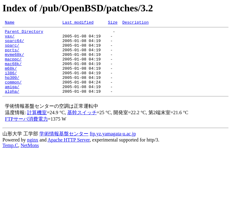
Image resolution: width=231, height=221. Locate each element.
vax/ (9, 38)
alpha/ (12, 105)
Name (9, 23)
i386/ (11, 83)
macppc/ (13, 66)
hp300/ (12, 88)
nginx (32, 153)
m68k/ (11, 77)
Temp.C (10, 159)
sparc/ (12, 49)
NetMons (30, 159)
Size (112, 23)
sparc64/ (14, 44)
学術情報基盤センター (63, 147)
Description (135, 23)
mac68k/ (13, 72)
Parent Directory (24, 33)
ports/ (12, 55)
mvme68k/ (14, 61)
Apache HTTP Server (69, 153)
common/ (13, 94)
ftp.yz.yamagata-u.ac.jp (113, 147)
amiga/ (12, 99)
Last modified (77, 23)
